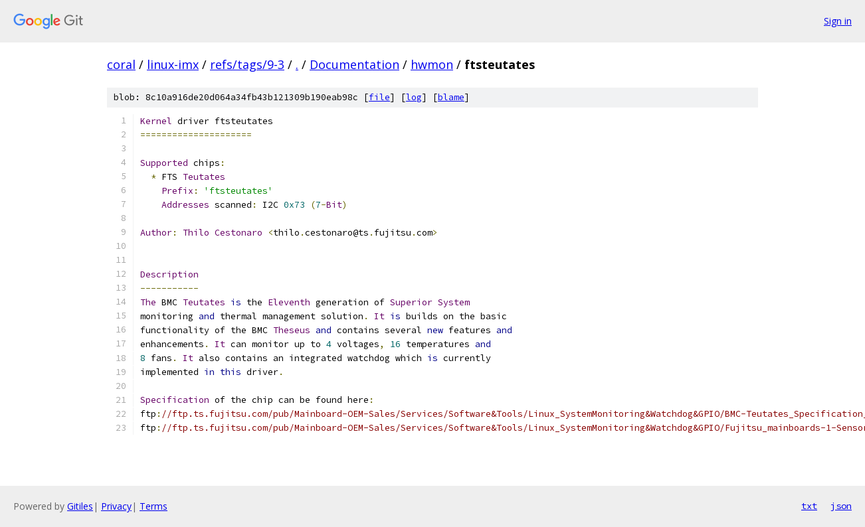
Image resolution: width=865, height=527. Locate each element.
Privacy (116, 506)
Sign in (838, 21)
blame (451, 97)
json (841, 506)
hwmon (432, 64)
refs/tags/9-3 (247, 64)
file (379, 97)
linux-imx (173, 64)
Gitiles (80, 506)
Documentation (354, 64)
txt (809, 506)
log (414, 97)
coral (121, 64)
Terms (153, 506)
